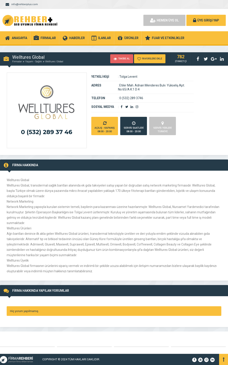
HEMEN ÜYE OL (164, 20)
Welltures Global (54, 61)
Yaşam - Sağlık (33, 61)
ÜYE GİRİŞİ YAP (206, 20)
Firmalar (17, 61)
